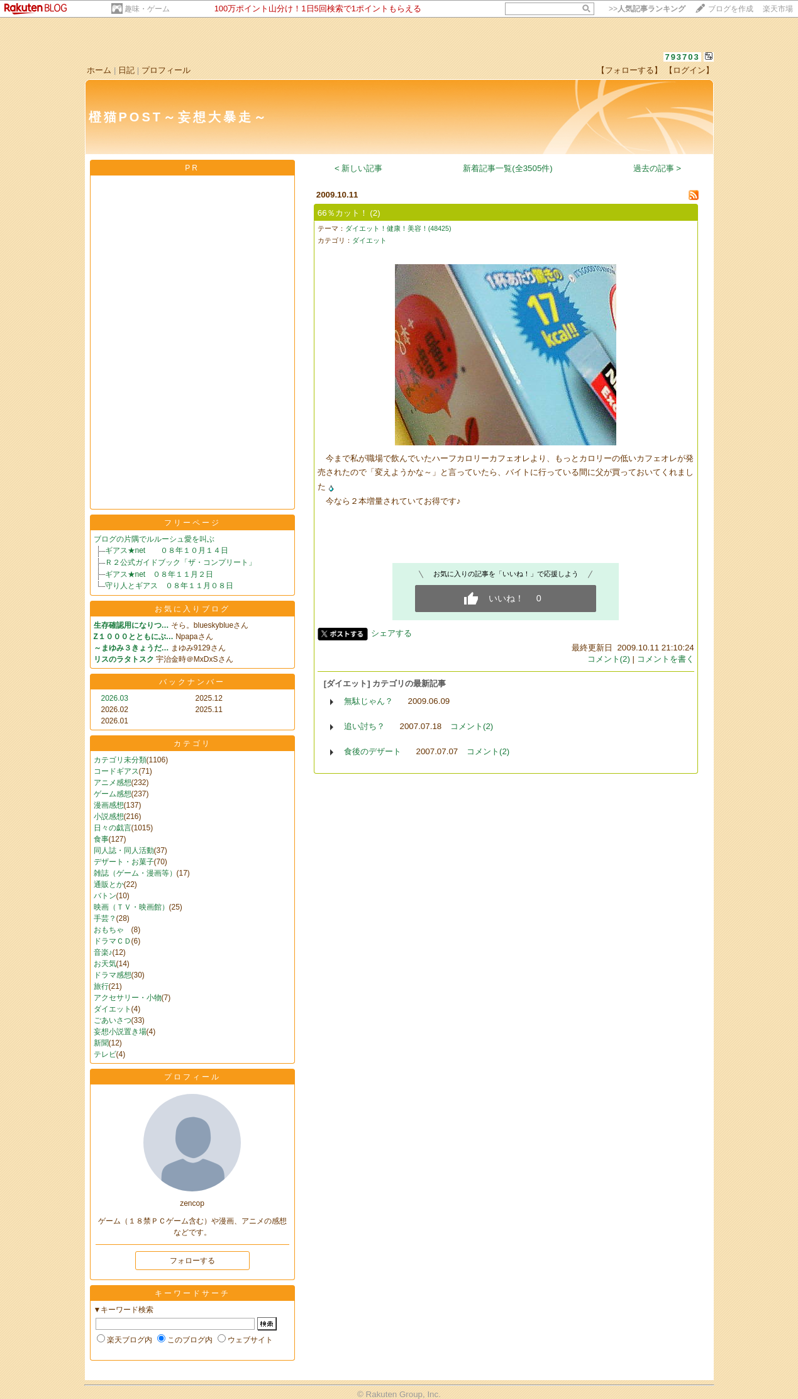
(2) (375, 213)
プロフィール (166, 70)
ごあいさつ (112, 1020)
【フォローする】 (629, 70)
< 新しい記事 (359, 168)
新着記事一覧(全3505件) (508, 168)
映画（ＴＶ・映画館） (131, 907)
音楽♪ (103, 952)
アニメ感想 (112, 782)
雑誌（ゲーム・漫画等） (135, 873)
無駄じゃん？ (368, 701)
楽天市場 (778, 8)
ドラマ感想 (112, 975)
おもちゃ (112, 929)
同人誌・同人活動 (124, 850)
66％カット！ (343, 213)
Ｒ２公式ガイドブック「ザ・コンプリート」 (180, 562)
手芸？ (105, 918)
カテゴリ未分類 (120, 759)
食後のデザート (372, 751)
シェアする (391, 633)
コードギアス (116, 771)
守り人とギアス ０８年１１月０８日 (169, 585)
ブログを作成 (730, 8)
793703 (682, 57)
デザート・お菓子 (124, 861)
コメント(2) (608, 659)
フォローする (192, 1260)
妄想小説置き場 (120, 1031)
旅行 (101, 986)
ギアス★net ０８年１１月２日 (159, 574)
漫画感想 (109, 805)
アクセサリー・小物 (128, 997)
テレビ (105, 1054)
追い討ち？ (364, 726)
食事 (101, 839)
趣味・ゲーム (147, 8)
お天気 (105, 963)
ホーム (99, 70)
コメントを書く (665, 659)
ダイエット (112, 1009)
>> (647, 8)
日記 (126, 70)
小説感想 (109, 816)
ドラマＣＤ (112, 941)
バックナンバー (192, 681)
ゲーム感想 (112, 793)
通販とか (109, 884)
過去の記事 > (657, 168)
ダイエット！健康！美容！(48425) (398, 228)
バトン (105, 895)
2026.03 (114, 698)
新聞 (101, 1043)
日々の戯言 (112, 827)
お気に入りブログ (192, 609)
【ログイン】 (689, 70)
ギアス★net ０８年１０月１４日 (167, 550)
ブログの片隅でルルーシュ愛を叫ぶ (154, 539)
